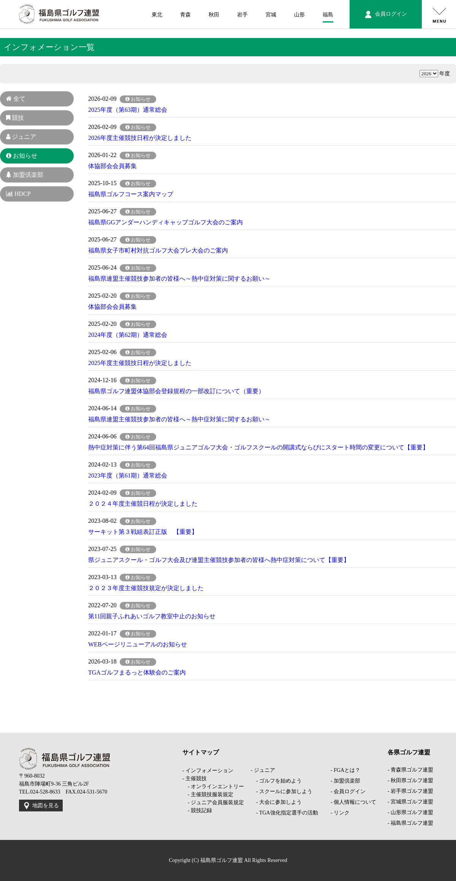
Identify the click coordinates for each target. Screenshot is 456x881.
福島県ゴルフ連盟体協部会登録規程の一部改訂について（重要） (176, 391)
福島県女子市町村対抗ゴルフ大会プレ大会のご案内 (158, 250)
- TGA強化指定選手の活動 (284, 813)
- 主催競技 (194, 778)
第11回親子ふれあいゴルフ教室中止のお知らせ (151, 616)
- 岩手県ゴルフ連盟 (410, 791)
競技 (15, 117)
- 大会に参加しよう (276, 802)
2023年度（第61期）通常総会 (127, 475)
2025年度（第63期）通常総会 (127, 109)
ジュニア (21, 136)
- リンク (340, 813)
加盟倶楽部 (24, 174)
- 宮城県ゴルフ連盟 (410, 802)
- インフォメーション (207, 770)
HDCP (18, 193)
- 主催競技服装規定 (207, 794)
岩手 (242, 14)
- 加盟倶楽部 (345, 781)
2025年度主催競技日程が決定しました (140, 363)
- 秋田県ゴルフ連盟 (410, 780)
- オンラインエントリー (213, 786)
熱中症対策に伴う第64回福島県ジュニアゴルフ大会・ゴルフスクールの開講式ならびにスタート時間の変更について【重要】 (258, 447)
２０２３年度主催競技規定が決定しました (146, 588)
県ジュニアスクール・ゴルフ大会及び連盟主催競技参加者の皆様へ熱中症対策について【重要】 (219, 560)
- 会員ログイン (348, 791)
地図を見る (41, 806)
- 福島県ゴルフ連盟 (410, 823)
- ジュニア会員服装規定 (213, 802)
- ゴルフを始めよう (276, 781)
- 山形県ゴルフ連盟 (410, 812)
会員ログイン (385, 14)
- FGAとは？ (345, 770)
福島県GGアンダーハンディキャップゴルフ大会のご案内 (165, 222)
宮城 (271, 14)
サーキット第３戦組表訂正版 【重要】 (143, 532)
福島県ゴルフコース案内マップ (130, 194)
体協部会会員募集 (112, 166)
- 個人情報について (353, 802)
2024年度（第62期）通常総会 (127, 335)
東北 (157, 14)
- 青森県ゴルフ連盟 (410, 770)
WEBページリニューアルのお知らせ (137, 644)
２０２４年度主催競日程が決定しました (143, 503)
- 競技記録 (197, 810)
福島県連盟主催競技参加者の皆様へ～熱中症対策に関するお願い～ (179, 278)
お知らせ (21, 155)
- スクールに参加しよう (281, 791)
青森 (185, 14)
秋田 (214, 14)
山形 (299, 14)
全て (15, 98)
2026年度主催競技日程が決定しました (140, 138)
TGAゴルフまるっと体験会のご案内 (137, 672)
